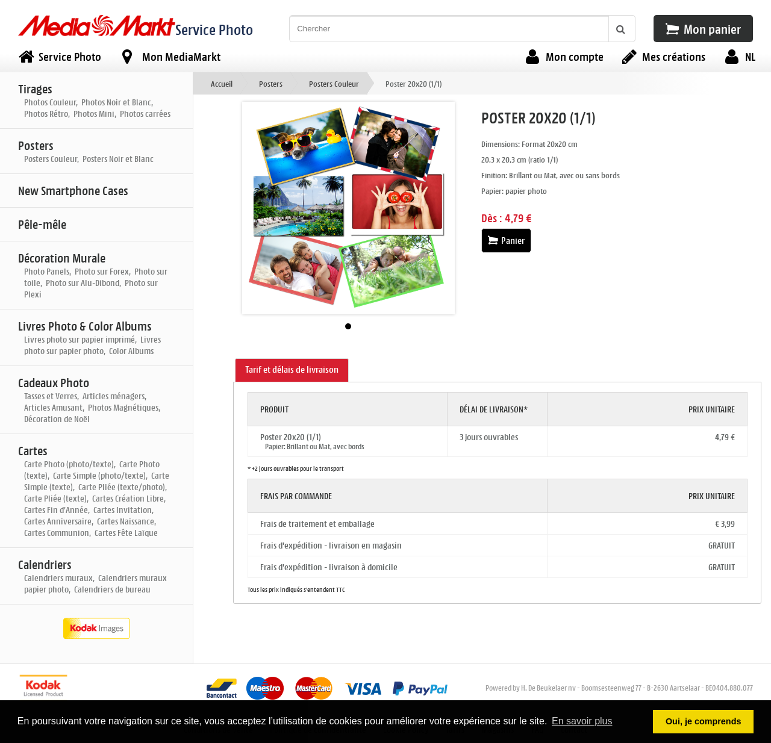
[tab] (292, 370)
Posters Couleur (334, 83)
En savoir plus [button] (582, 721)
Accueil (222, 83)
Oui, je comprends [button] (703, 721)
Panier (506, 240)
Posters (270, 83)
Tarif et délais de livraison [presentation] (292, 369)
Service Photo (214, 29)
